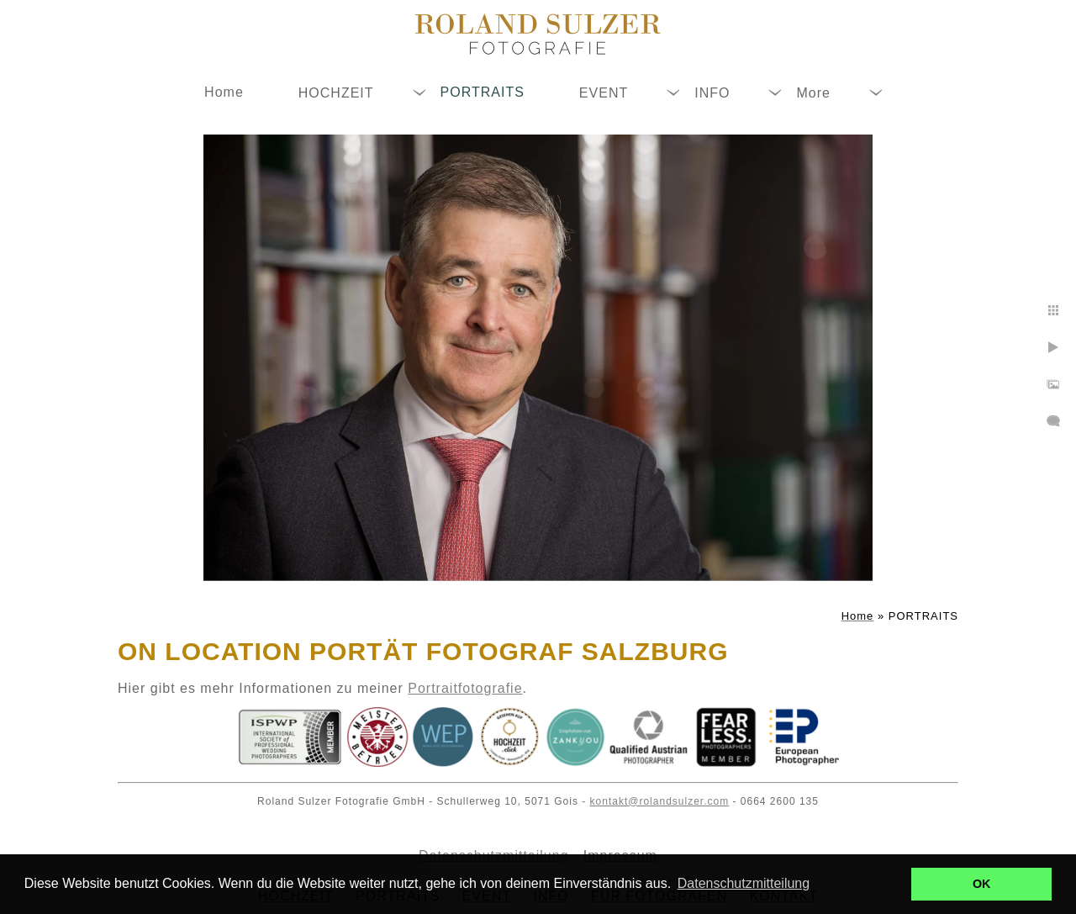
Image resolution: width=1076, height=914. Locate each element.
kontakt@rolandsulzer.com (660, 801)
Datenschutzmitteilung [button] (744, 883)
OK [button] (982, 883)
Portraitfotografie (465, 688)
